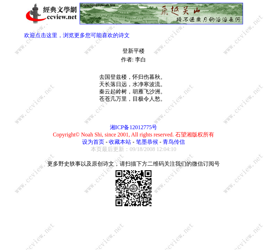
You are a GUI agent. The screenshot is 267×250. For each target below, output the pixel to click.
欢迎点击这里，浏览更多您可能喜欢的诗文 (77, 35)
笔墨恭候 (147, 142)
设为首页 (93, 142)
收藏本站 (120, 142)
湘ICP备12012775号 (133, 127)
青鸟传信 (174, 142)
